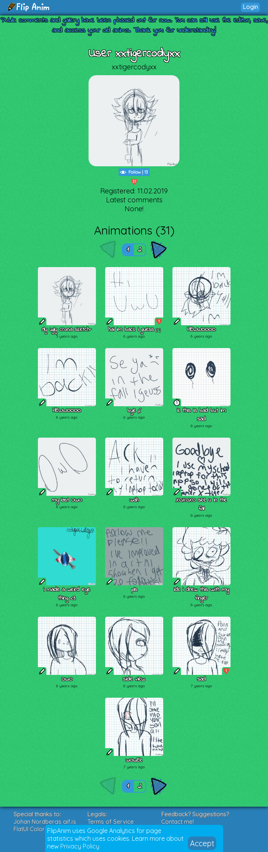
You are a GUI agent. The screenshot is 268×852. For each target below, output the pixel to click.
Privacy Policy (79, 846)
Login (250, 6)
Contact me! (177, 821)
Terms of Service (110, 821)
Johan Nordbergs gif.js (45, 821)
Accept (202, 843)
